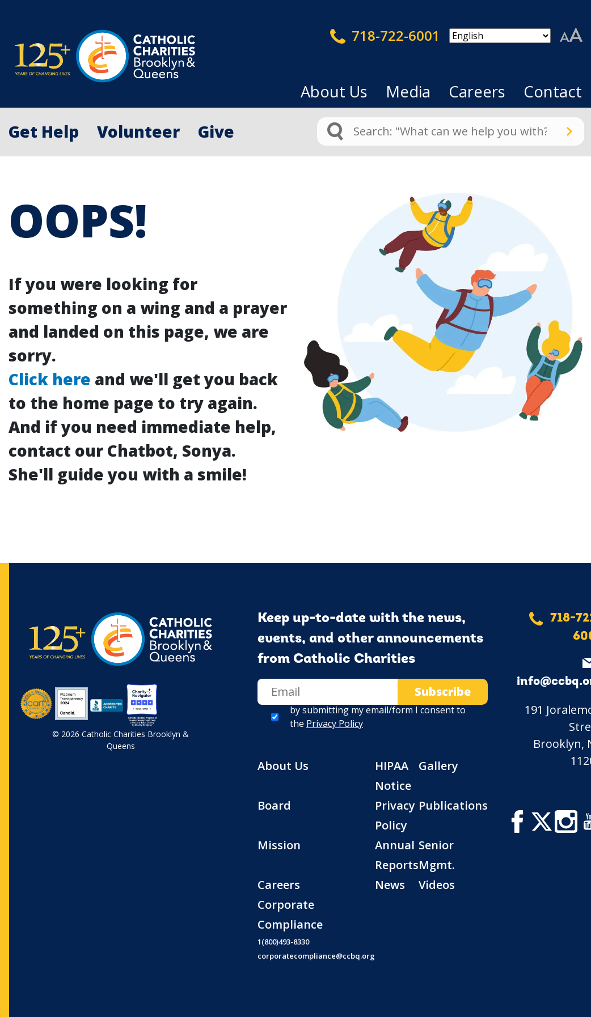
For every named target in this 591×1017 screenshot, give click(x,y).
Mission (279, 845)
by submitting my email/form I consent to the (378, 717)
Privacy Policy (334, 723)
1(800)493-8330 (283, 942)
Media (408, 91)
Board (274, 805)
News (390, 884)
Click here (50, 379)
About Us (334, 91)
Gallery (438, 765)
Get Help (44, 131)
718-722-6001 (385, 35)
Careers (477, 91)
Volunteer (138, 131)
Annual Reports (397, 855)
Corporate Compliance (290, 914)
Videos (437, 884)
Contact (553, 91)
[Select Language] (500, 35)
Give (216, 131)
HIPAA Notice (393, 775)
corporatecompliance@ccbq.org (316, 956)
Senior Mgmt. (437, 855)
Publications (453, 805)
